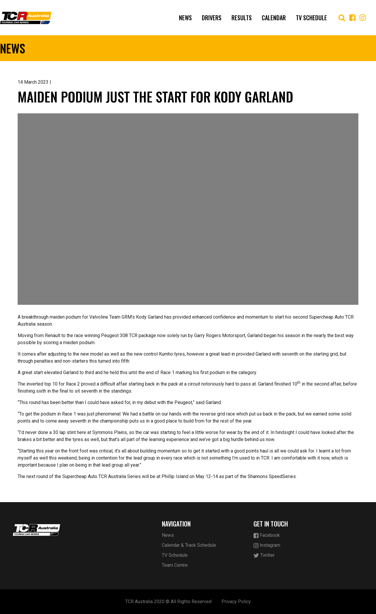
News (185, 17)
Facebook (267, 535)
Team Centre (175, 565)
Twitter (264, 555)
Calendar (274, 17)
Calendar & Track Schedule (189, 545)
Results (241, 17)
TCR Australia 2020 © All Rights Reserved (168, 601)
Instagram (267, 545)
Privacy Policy (236, 601)
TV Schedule (311, 17)
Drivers (211, 17)
